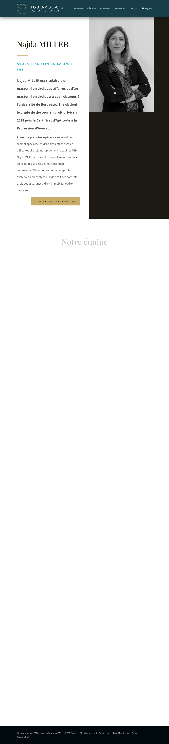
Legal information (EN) (51, 733)
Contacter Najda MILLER (55, 201)
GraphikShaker (24, 737)
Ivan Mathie (119, 733)
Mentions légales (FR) (27, 733)
